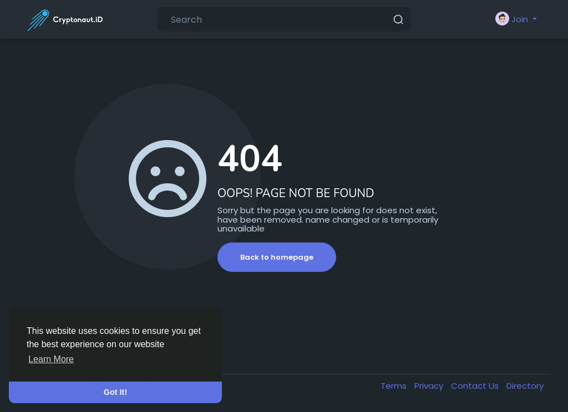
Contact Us (476, 386)
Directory (525, 386)
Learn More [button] (51, 359)
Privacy (429, 386)
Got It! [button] (115, 392)
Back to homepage (276, 257)
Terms (395, 386)
